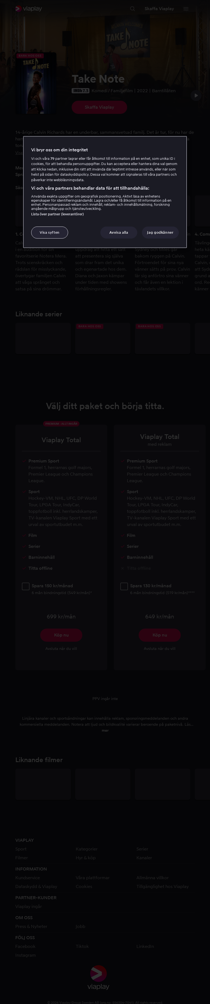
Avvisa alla (118, 232)
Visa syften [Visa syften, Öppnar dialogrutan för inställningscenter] (50, 232)
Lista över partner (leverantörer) (57, 214)
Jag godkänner (160, 232)
